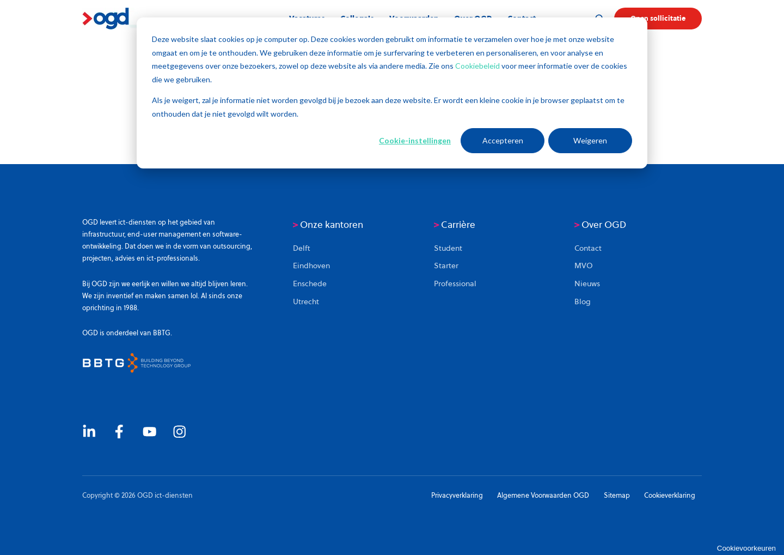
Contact (588, 248)
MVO (583, 265)
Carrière (454, 224)
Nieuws (587, 283)
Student (448, 248)
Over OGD (600, 224)
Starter (446, 265)
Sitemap (617, 495)
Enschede (310, 283)
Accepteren (502, 140)
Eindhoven (311, 265)
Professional (455, 283)
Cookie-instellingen (415, 140)
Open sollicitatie (657, 18)
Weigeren (590, 140)
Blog (582, 301)
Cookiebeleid (478, 65)
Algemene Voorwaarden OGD (543, 495)
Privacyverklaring (457, 495)
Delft (301, 248)
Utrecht (306, 301)
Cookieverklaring (669, 495)
